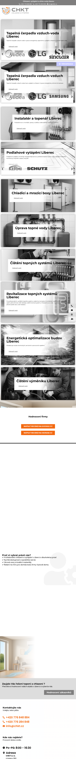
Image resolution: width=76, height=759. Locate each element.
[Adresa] (4, 753)
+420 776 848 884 (25, 4)
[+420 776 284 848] (4, 722)
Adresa (11, 753)
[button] (2, 54)
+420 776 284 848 (39, 4)
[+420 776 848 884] (4, 717)
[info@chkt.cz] (4, 726)
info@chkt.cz (52, 4)
